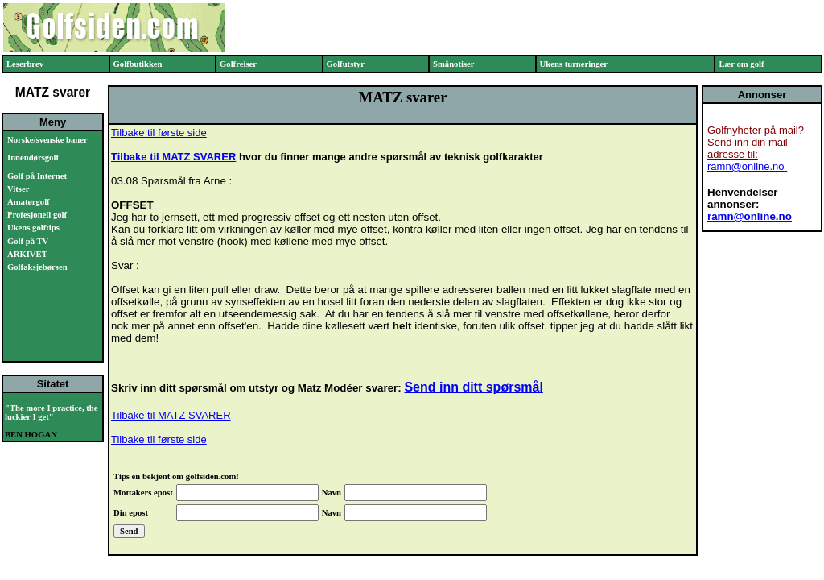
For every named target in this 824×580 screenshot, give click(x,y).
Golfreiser (238, 64)
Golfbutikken (138, 64)
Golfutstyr (346, 64)
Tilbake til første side (159, 132)
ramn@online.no (746, 166)
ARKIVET (27, 254)
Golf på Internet (37, 176)
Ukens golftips (33, 227)
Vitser (18, 188)
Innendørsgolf (33, 157)
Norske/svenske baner (47, 139)
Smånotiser (454, 64)
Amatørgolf (28, 201)
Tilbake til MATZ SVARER (173, 157)
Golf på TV (27, 241)
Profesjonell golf (37, 214)
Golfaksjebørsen (37, 267)
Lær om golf (741, 64)
